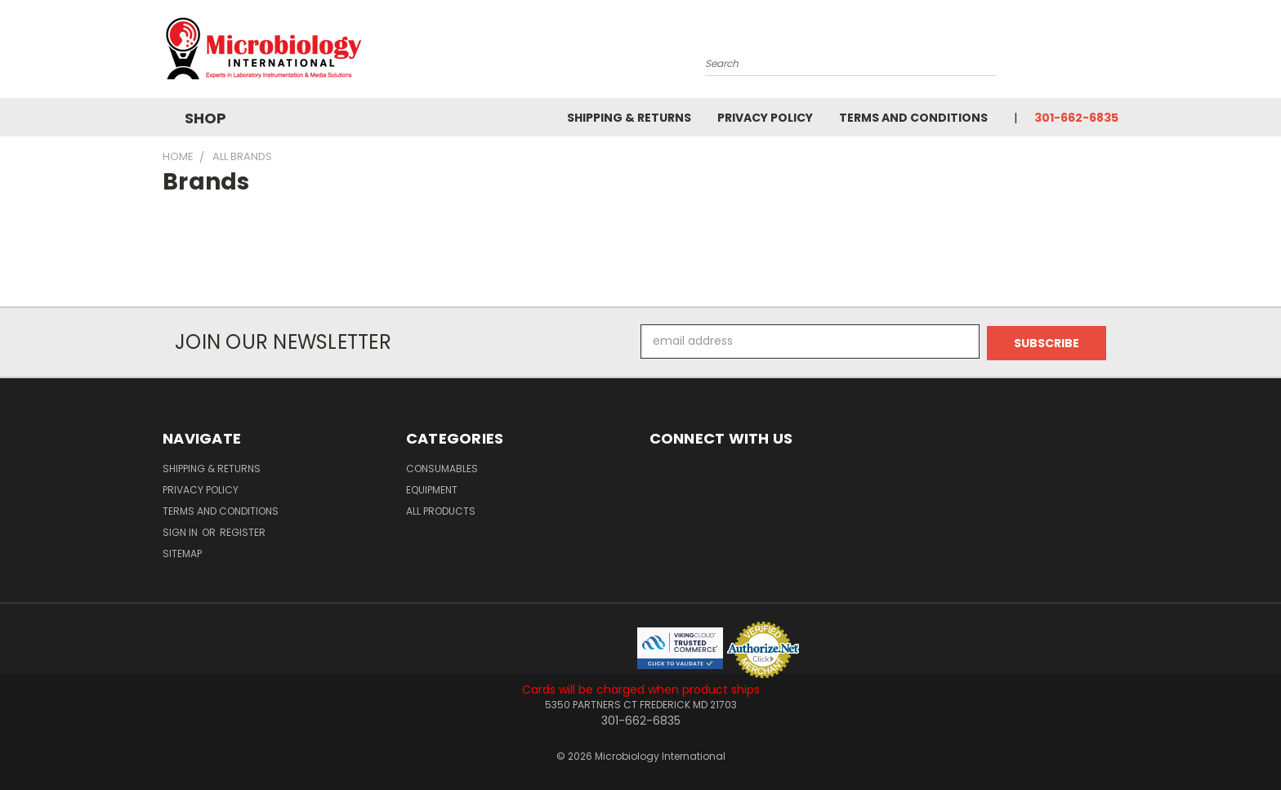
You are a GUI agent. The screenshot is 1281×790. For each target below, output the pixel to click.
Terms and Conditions (913, 117)
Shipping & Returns (629, 117)
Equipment (432, 488)
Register (243, 531)
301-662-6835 (1076, 117)
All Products (440, 509)
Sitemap (182, 552)
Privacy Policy (765, 117)
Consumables (442, 467)
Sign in (181, 531)
